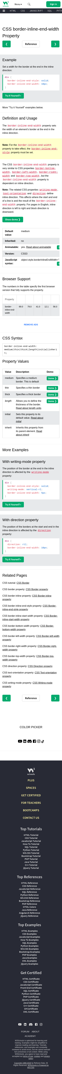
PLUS (31, 780)
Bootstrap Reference (29, 900)
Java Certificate (31, 1002)
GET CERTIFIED (31, 795)
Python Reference (29, 894)
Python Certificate (31, 993)
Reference (31, 44)
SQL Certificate (31, 990)
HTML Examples (29, 930)
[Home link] (5, 4)
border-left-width (24, 172)
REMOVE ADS (31, 324)
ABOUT (35, 1031)
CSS (23, 10)
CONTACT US (31, 818)
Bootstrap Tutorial (31, 855)
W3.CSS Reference (29, 897)
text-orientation (14, 193)
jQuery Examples (29, 963)
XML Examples (29, 960)
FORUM (25, 1031)
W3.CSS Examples (30, 948)
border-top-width (27, 176)
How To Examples (30, 939)
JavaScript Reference (29, 888)
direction (39, 193)
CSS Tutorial (31, 837)
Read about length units (28, 408)
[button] (29, 4)
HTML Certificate (31, 978)
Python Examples (29, 945)
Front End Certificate (31, 987)
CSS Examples (29, 933)
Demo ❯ (52, 378)
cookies (37, 1056)
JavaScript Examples (29, 936)
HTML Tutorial (31, 834)
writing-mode (48, 190)
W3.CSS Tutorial (31, 852)
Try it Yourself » (13, 95)
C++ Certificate (31, 1005)
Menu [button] (18, 4)
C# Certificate (31, 1008)
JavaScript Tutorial (31, 840)
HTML (13, 10)
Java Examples (29, 957)
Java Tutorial (31, 861)
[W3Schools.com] (31, 773)
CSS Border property (37, 589)
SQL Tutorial (31, 846)
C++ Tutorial (31, 864)
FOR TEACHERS (31, 803)
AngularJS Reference (29, 912)
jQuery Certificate (31, 999)
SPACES (31, 788)
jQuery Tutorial (31, 867)
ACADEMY (30, 1036)
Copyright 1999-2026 (22, 1063)
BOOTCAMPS (31, 810)
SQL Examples (29, 942)
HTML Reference (29, 882)
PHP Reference (29, 903)
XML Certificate (31, 1011)
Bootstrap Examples (29, 951)
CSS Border (23, 583)
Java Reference (29, 909)
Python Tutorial (31, 849)
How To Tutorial (31, 843)
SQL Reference (29, 891)
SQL (50, 10)
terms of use (28, 1056)
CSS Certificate (31, 981)
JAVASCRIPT (36, 10)
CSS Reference (29, 885)
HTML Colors (29, 906)
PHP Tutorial (31, 858)
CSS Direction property (40, 666)
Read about (38, 247)
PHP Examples (29, 954)
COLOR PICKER (31, 727)
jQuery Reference (29, 915)
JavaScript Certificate (31, 984)
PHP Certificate (31, 996)
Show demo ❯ (12, 219)
